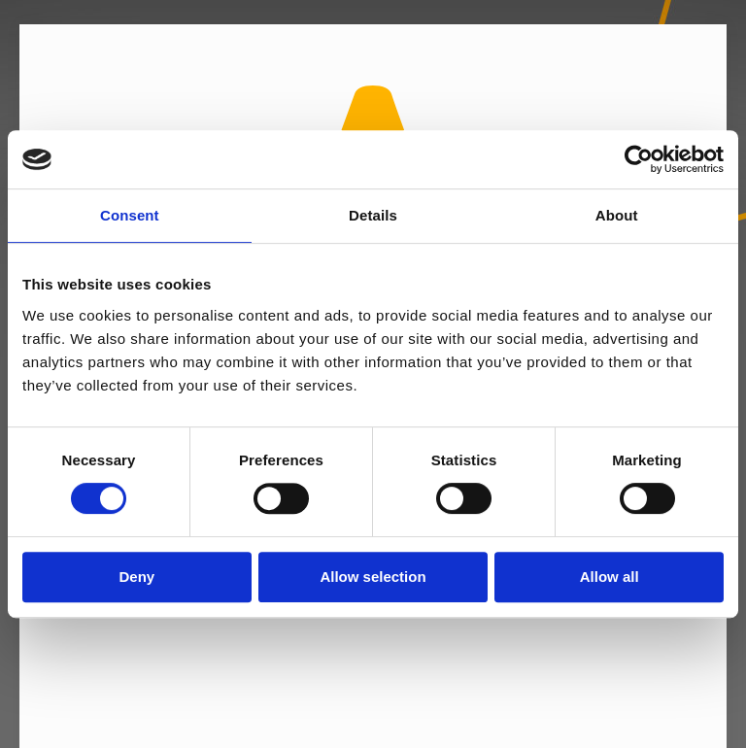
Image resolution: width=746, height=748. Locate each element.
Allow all (609, 576)
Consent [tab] (129, 215)
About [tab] (616, 215)
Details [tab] (373, 215)
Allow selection (372, 576)
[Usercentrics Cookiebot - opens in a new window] (639, 159)
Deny (136, 576)
